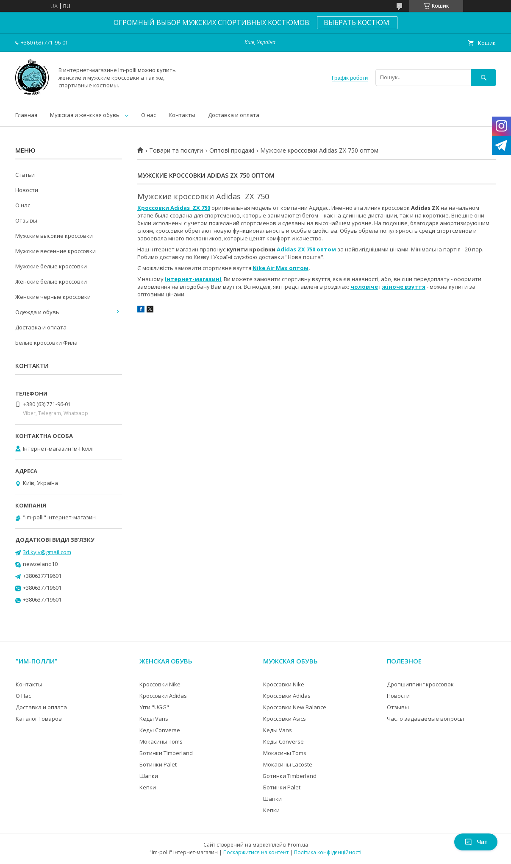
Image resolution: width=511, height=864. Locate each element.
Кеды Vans (153, 718)
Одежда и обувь (37, 312)
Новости (26, 190)
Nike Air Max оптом (280, 268)
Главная (26, 115)
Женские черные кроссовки (53, 297)
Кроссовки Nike (160, 684)
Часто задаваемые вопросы (425, 718)
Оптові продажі (231, 150)
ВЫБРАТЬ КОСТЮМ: (357, 22)
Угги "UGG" (154, 707)
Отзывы (26, 220)
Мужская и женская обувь (84, 115)
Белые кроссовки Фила (46, 342)
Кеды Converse (159, 730)
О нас (148, 115)
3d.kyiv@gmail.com (47, 552)
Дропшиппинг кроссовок (420, 684)
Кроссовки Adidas (163, 696)
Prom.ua (298, 844)
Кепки (147, 787)
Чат (475, 842)
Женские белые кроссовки (51, 281)
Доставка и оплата (233, 115)
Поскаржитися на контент (256, 852)
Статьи (25, 174)
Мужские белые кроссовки (51, 266)
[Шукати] (483, 77)
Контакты (182, 115)
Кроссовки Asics (284, 718)
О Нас (23, 696)
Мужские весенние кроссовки (55, 251)
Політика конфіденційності (327, 852)
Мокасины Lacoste (287, 764)
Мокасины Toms (161, 741)
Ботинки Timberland (166, 753)
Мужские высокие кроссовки (54, 236)
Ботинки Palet (158, 764)
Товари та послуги (176, 150)
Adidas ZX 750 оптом (306, 249)
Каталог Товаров (39, 718)
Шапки (148, 776)
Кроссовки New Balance (294, 707)
